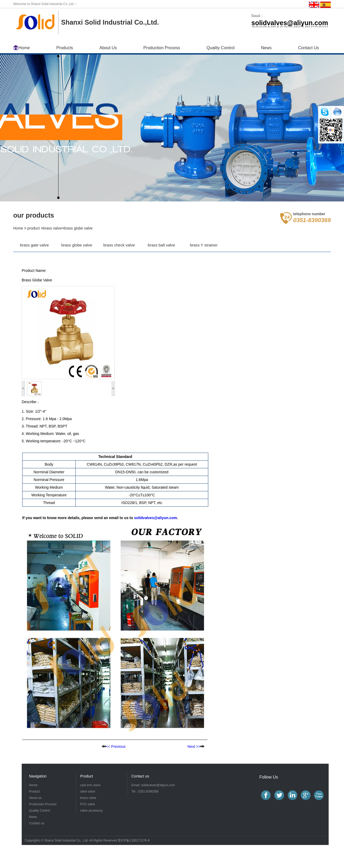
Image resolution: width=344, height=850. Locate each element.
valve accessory (91, 810)
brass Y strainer (204, 245)
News (266, 48)
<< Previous (114, 746)
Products (64, 48)
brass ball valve (161, 245)
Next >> (193, 746)
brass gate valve (34, 245)
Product (34, 791)
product (33, 228)
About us (35, 798)
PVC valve (87, 804)
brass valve (52, 228)
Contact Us (308, 48)
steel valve (87, 791)
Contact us (140, 776)
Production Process (161, 48)
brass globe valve (78, 228)
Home (24, 48)
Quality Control (220, 48)
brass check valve (119, 245)
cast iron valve (90, 785)
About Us (108, 48)
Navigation (38, 776)
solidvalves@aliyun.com (155, 518)
